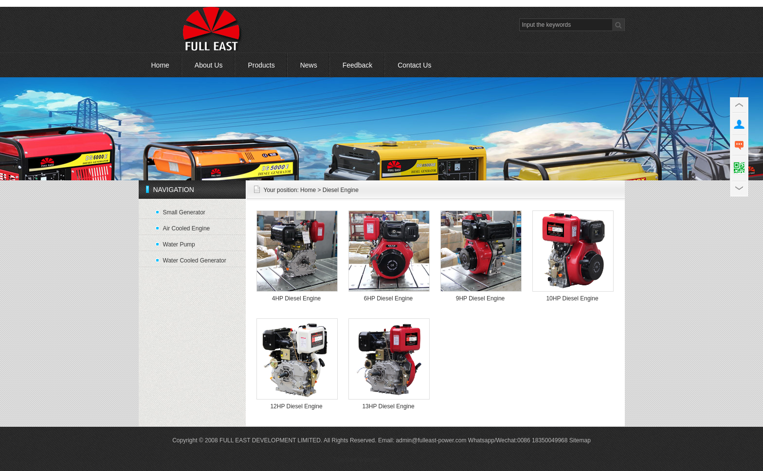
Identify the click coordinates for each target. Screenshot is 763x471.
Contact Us (414, 65)
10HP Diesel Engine (572, 298)
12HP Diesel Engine (296, 406)
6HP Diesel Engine (388, 298)
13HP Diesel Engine (388, 406)
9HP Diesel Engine (480, 298)
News (308, 65)
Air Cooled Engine (186, 228)
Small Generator (184, 212)
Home (160, 65)
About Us (209, 65)
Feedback (357, 65)
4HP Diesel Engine (296, 298)
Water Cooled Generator (194, 260)
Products (261, 65)
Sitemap (580, 440)
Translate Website (356, 459)
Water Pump (179, 244)
